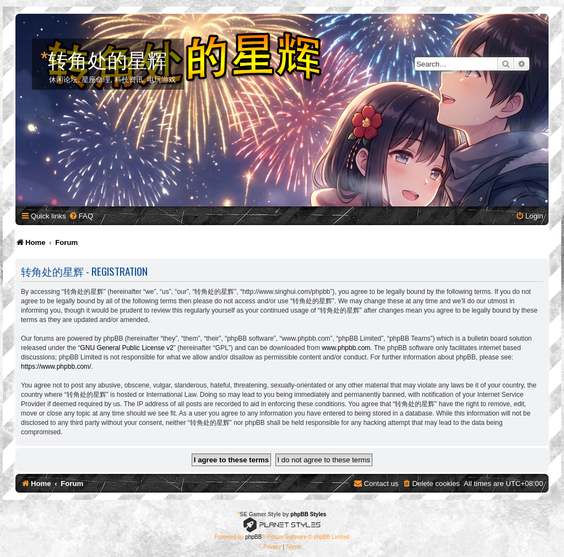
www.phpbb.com (346, 348)
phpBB (253, 537)
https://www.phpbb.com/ (56, 366)
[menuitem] (81, 216)
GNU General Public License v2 (126, 348)
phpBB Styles (308, 514)
